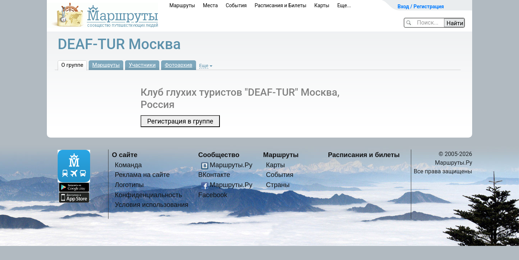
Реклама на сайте (142, 174)
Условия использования (151, 204)
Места (210, 5)
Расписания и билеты (364, 155)
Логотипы (129, 184)
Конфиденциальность (148, 195)
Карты (321, 5)
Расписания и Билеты (280, 5)
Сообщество (218, 155)
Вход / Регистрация (421, 6)
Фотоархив (178, 65)
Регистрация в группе (180, 121)
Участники (142, 65)
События (236, 5)
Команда (128, 165)
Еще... (344, 5)
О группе (72, 65)
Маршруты (182, 5)
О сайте (125, 155)
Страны (278, 184)
